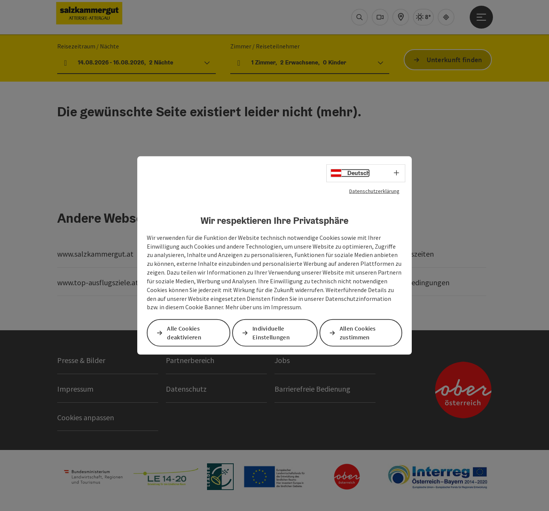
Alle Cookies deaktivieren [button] (184, 333)
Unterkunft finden (454, 59)
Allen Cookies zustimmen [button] (358, 333)
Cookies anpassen (85, 417)
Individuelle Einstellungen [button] (271, 333)
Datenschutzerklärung (374, 191)
